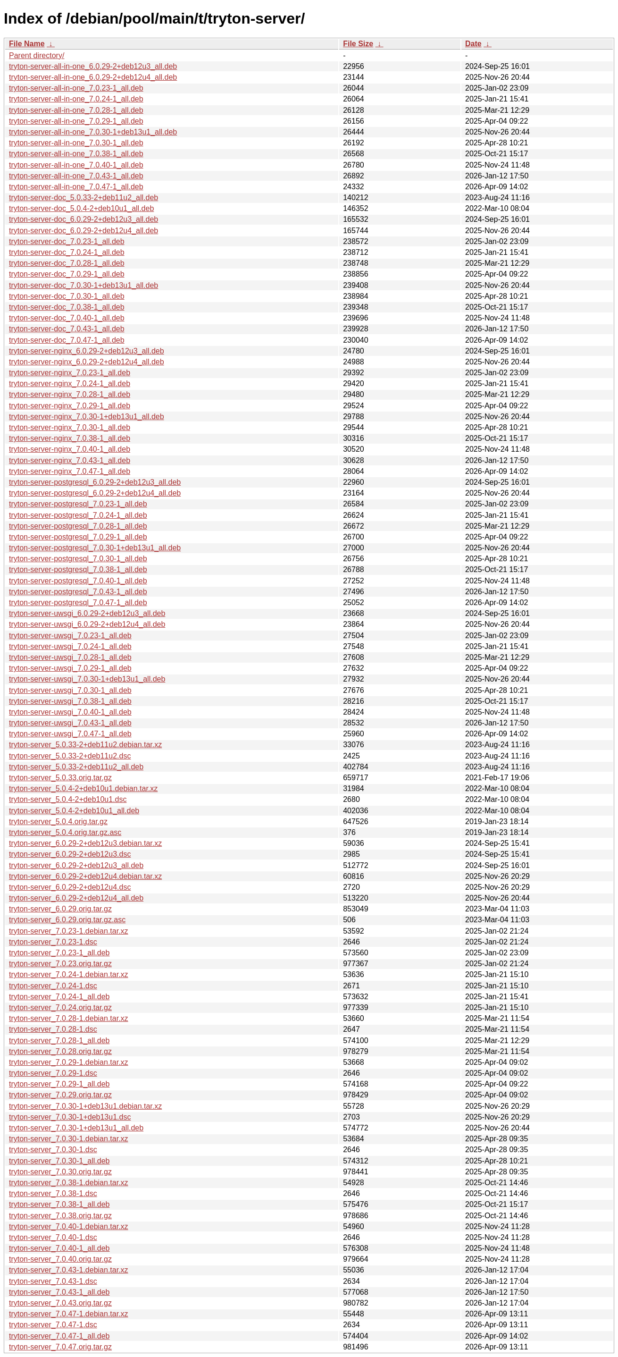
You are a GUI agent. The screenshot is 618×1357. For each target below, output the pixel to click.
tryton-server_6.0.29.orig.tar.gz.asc (67, 920)
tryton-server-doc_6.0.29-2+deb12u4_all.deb (83, 231)
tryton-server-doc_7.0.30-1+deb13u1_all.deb (83, 285)
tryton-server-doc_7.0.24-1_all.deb (67, 252)
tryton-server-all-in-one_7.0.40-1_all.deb (76, 165)
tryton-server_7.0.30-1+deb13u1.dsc (70, 1117)
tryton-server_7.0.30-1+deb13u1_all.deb (76, 1128)
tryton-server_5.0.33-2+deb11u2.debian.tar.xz (85, 745)
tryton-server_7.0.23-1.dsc (53, 942)
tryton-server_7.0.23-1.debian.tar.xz (68, 931)
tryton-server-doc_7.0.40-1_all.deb (67, 318)
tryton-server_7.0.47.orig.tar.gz (60, 1347)
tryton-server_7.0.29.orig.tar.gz (60, 1095)
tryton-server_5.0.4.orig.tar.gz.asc (65, 832)
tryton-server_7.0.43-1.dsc (53, 1281)
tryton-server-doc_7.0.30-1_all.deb (67, 296)
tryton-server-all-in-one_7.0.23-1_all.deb (76, 88)
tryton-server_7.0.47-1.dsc (53, 1325)
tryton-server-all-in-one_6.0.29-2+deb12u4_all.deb (93, 77)
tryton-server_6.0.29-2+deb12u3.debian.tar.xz (85, 843)
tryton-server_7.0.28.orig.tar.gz (60, 1051)
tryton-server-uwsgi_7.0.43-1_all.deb (70, 723)
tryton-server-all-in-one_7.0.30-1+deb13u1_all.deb (93, 132)
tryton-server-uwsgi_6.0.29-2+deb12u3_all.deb (87, 613)
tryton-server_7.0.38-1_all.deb (59, 1204)
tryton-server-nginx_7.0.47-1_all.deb (69, 471)
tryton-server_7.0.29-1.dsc (53, 1073)
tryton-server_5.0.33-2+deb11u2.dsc (70, 756)
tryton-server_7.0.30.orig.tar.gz (60, 1172)
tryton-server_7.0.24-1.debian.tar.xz (68, 974)
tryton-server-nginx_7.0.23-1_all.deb (69, 373)
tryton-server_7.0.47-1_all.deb (59, 1336)
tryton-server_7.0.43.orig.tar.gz (60, 1303)
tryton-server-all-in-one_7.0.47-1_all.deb (76, 187)
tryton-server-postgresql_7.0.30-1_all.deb (78, 559)
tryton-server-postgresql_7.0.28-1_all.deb (78, 526)
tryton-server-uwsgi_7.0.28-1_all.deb (70, 657)
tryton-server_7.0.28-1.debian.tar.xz (68, 1018)
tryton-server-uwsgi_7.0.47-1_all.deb (70, 734)
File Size (358, 44)
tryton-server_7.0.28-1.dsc (53, 1029)
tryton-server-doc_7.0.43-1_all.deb (67, 329)
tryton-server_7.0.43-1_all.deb (59, 1292)
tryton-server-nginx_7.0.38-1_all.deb (69, 438)
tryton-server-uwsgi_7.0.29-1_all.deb (70, 668)
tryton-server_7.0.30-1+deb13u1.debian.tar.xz (85, 1106)
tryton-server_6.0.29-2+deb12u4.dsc (70, 887)
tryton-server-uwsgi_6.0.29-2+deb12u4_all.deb (87, 624)
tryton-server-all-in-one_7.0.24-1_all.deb (76, 99)
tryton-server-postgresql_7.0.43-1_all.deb (78, 592)
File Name (27, 44)
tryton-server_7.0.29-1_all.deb (59, 1084)
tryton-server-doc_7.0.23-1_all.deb (67, 241)
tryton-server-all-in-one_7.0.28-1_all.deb (76, 110)
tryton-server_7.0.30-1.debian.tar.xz (68, 1139)
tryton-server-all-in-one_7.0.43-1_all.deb (76, 176)
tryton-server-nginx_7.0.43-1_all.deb (69, 460)
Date (473, 44)
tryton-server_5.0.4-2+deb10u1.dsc (67, 799)
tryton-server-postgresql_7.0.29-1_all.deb (78, 537)
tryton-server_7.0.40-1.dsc (53, 1237)
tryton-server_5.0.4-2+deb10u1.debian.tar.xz (83, 788)
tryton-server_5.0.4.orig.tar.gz (58, 822)
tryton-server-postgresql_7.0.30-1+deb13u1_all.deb (95, 548)
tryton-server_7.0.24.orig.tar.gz (60, 1007)
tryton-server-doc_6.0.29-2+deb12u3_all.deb (83, 219)
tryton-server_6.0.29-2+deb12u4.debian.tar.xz (85, 876)
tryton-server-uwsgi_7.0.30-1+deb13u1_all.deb (87, 679)
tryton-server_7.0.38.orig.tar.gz (60, 1216)
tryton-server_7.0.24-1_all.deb (59, 997)
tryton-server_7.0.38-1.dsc (53, 1193)
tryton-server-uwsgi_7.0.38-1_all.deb (70, 701)
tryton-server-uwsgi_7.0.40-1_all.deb (70, 712)
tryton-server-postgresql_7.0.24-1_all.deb (78, 515)
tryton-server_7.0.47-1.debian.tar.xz (68, 1314)
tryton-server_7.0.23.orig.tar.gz (60, 964)
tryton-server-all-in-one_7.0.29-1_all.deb (76, 121)
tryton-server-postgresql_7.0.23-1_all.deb (78, 504)
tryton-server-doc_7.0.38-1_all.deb (67, 307)
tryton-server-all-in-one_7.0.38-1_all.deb (76, 154)
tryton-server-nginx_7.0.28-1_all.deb (69, 394)
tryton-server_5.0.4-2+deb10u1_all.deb (74, 811)
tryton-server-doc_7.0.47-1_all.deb (67, 340)
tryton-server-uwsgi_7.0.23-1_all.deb (70, 636)
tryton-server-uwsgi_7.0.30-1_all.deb (70, 690)
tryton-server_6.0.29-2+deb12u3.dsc (70, 854)
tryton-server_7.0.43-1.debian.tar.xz (68, 1270)
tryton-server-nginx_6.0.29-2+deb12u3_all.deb (86, 351)
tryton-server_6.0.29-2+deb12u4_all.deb (76, 898)
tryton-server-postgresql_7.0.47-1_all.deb (78, 602)
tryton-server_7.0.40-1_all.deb (59, 1248)
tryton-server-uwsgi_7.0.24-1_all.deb (70, 646)
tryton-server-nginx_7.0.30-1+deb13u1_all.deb (86, 417)
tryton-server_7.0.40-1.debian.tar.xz (68, 1226)
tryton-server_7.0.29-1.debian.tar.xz (68, 1062)
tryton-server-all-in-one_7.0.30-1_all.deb (76, 143)
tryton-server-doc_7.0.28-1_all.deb (67, 263)
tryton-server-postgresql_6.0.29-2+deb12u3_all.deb (95, 482)
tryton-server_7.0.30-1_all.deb (59, 1161)
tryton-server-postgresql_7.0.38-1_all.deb (78, 569)
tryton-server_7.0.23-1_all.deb (59, 953)
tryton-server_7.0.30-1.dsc (53, 1150)
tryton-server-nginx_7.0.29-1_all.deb (69, 406)
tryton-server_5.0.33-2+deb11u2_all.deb (76, 767)
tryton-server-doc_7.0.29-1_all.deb (67, 274)
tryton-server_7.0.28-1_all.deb (59, 1041)
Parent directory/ (36, 55)
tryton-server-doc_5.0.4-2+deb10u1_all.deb (81, 208)
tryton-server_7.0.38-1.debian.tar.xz (68, 1183)
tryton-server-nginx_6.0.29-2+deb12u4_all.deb (86, 362)
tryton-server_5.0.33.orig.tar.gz (60, 778)
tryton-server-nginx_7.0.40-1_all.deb (69, 449)
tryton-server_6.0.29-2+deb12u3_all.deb (76, 865)
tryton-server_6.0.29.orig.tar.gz (60, 909)
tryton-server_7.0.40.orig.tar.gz (60, 1259)
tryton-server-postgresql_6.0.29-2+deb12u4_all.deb (95, 493)
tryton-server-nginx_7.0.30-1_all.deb (69, 427)
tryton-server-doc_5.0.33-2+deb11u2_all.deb (83, 198)
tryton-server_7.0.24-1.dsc (53, 986)
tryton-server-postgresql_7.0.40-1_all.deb (78, 581)
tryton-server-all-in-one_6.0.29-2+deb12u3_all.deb (93, 66)
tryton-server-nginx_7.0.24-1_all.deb (69, 383)
